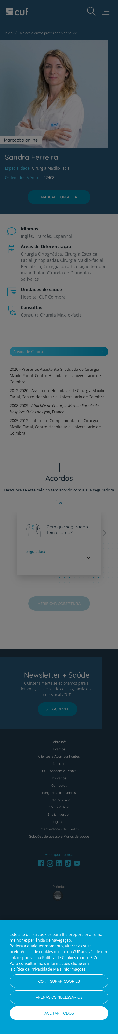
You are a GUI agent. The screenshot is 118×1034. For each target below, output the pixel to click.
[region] (59, 977)
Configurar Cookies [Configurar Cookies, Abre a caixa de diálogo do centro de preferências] (59, 981)
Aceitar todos (59, 1013)
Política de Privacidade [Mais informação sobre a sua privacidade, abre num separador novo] (31, 969)
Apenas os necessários (59, 997)
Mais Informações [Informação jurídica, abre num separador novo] (69, 969)
